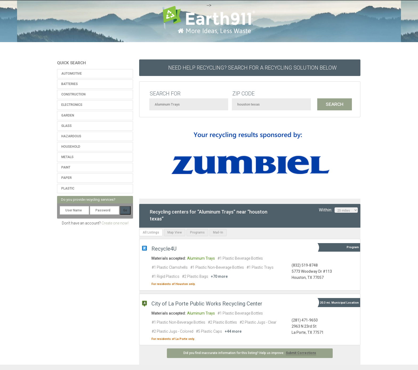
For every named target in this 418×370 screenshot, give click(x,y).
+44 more (233, 331)
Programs (197, 232)
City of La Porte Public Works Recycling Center (206, 303)
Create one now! (115, 223)
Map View (174, 232)
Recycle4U (163, 249)
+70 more (219, 276)
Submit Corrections (301, 353)
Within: (338, 210)
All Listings (151, 232)
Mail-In (218, 232)
